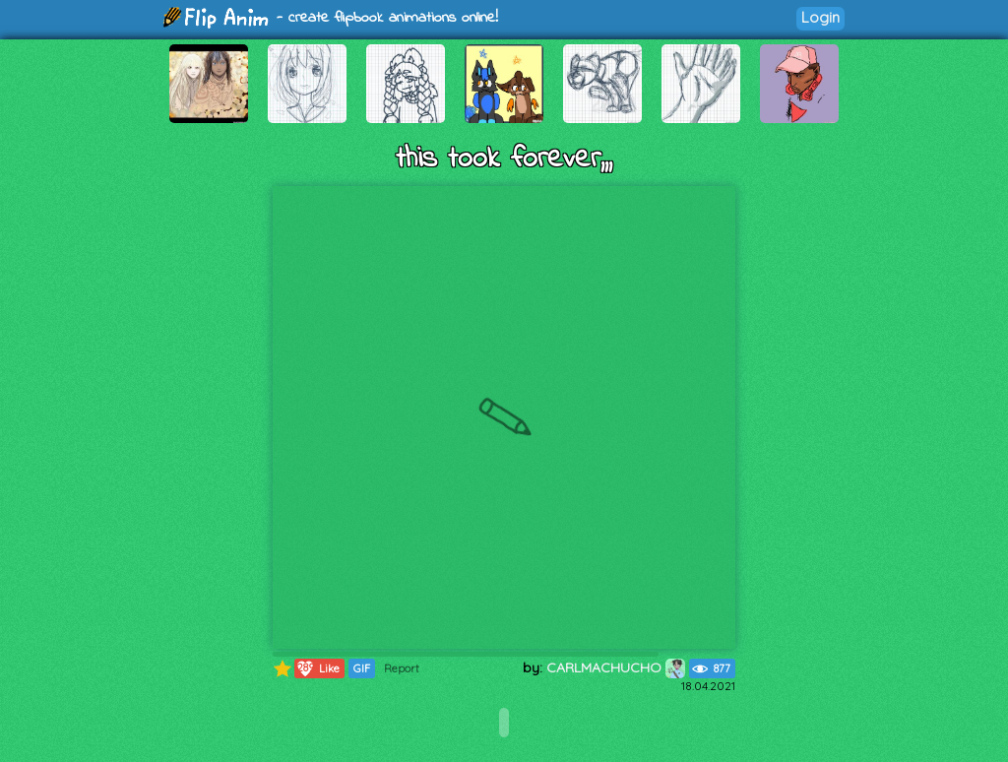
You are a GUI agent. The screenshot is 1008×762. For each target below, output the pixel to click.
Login (820, 17)
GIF (361, 668)
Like (317, 668)
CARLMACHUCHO (615, 667)
